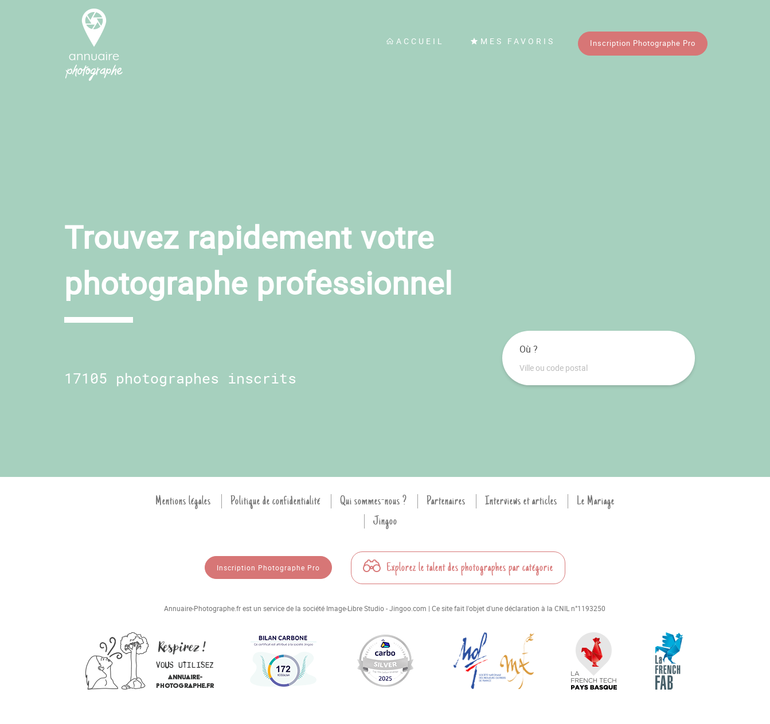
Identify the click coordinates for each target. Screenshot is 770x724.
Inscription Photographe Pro (642, 43)
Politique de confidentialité (275, 501)
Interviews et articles (521, 501)
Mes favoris (512, 41)
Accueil (415, 41)
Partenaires (446, 501)
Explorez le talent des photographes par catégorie (458, 567)
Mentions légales (183, 501)
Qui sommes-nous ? (373, 501)
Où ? (528, 349)
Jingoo (385, 521)
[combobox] (598, 368)
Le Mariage (596, 501)
